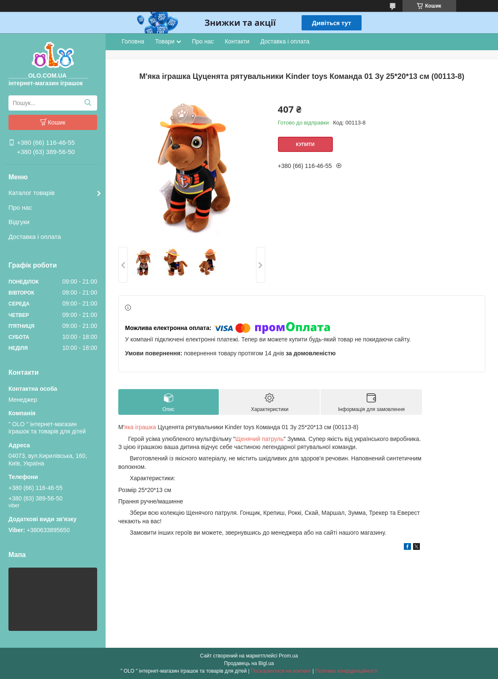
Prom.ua (288, 656)
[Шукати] (87, 103)
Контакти (237, 41)
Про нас (20, 207)
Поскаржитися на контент (281, 671)
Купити (305, 144)
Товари (164, 41)
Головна (133, 41)
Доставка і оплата (34, 236)
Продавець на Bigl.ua (249, 663)
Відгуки (19, 221)
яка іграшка (140, 427)
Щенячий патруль (259, 439)
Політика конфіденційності (346, 671)
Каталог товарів (31, 192)
